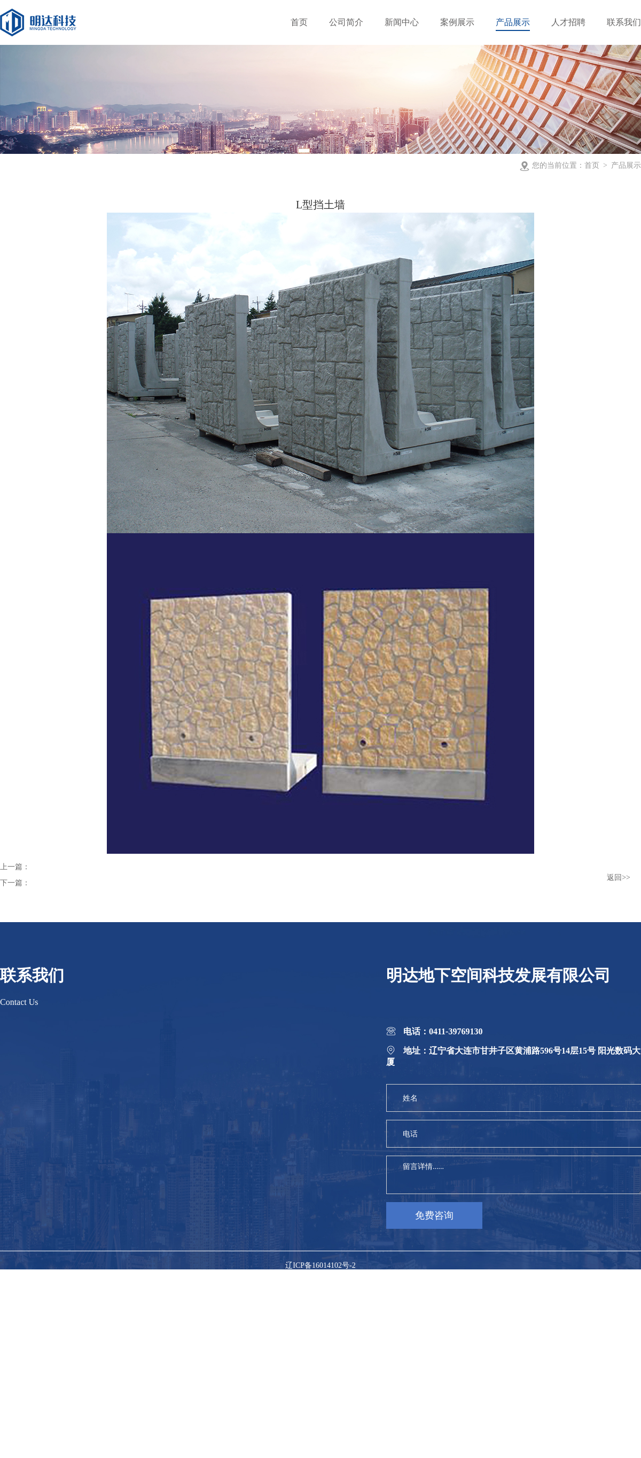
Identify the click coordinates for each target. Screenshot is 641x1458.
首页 (591, 165)
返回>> (618, 878)
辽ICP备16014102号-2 (320, 1265)
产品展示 (626, 165)
